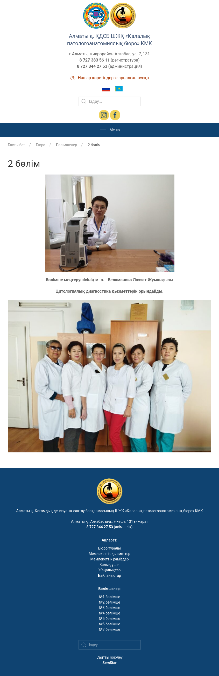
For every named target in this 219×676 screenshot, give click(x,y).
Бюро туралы (109, 548)
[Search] (110, 101)
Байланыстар (109, 575)
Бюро (40, 145)
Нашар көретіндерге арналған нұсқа (109, 77)
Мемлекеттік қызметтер (109, 554)
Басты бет (16, 145)
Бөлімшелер (66, 145)
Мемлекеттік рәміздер (109, 559)
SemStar (109, 663)
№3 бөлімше (109, 608)
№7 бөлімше (109, 629)
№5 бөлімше (109, 619)
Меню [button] (109, 130)
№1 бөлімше (109, 597)
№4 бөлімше (109, 613)
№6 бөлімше (109, 624)
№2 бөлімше (109, 602)
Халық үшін (109, 565)
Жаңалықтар (109, 570)
